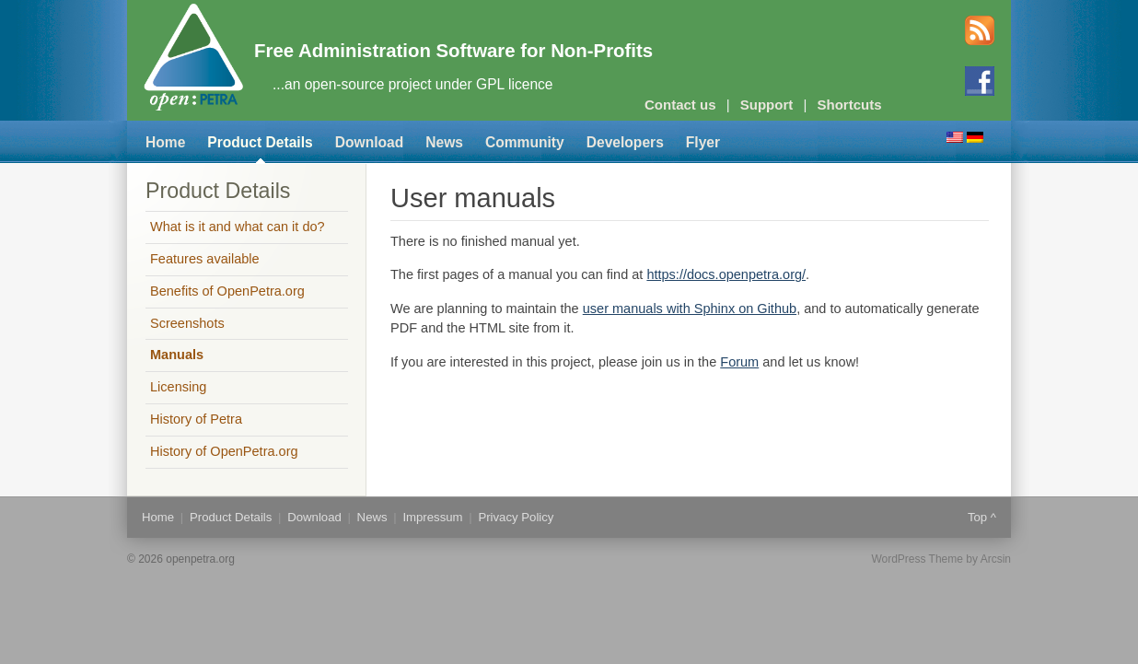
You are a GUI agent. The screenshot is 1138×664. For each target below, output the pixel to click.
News (444, 142)
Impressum (432, 517)
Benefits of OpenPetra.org (227, 291)
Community (524, 142)
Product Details (259, 142)
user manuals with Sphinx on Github (689, 308)
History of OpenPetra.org (224, 451)
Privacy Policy (515, 517)
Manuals (176, 354)
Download (369, 142)
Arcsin (996, 559)
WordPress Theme (917, 559)
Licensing (178, 386)
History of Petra (196, 419)
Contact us (680, 104)
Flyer (703, 142)
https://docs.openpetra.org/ (726, 274)
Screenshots (187, 323)
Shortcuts (850, 104)
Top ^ (982, 517)
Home (165, 142)
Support (767, 104)
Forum (739, 362)
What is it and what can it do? (237, 226)
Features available (205, 258)
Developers (625, 142)
